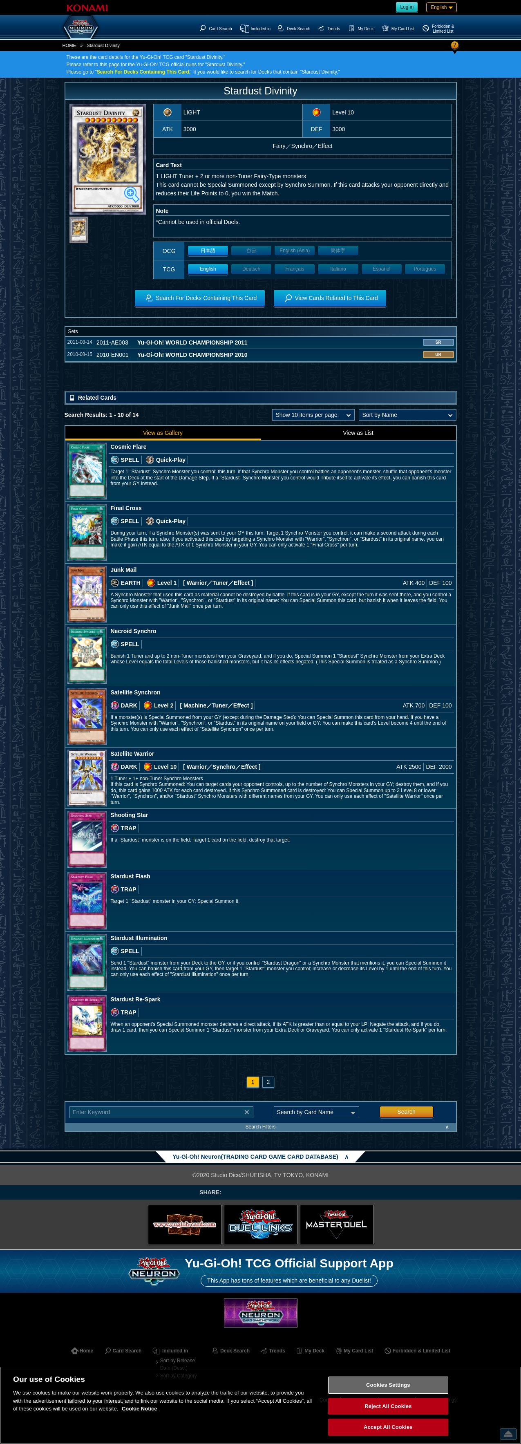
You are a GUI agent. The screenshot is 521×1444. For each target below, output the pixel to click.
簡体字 (338, 250)
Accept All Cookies (388, 1427)
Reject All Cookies (387, 1406)
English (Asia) (295, 250)
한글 (251, 250)
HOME (69, 45)
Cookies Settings (388, 1385)
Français (294, 269)
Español (381, 269)
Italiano (338, 269)
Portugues (425, 269)
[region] (260, 1405)
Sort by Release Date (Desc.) (177, 1364)
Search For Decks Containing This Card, (143, 72)
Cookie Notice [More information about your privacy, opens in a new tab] (139, 1409)
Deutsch (251, 269)
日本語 (208, 250)
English (208, 269)
